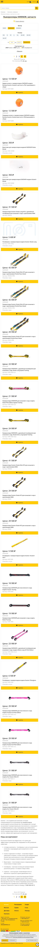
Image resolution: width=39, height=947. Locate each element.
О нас (26, 907)
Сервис (16, 907)
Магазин (6, 907)
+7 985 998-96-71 (30, 885)
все (26, 61)
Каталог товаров (12, 12)
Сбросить (19, 51)
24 (21, 61)
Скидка (27, 904)
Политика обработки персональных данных (23, 937)
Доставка (6, 910)
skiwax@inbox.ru (5, 924)
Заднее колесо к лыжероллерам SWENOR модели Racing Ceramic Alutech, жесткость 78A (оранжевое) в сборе (18, 85)
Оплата (16, 910)
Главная (3, 12)
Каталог (6, 904)
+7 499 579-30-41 (24, 922)
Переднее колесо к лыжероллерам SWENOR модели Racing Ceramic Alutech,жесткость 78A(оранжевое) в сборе (18, 117)
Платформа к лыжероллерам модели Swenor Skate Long (19, 242)
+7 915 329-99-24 (24, 925)
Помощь (27, 910)
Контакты (6, 913)
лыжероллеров (27, 822)
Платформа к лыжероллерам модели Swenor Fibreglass (19, 680)
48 (23, 61)
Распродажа (18, 904)
